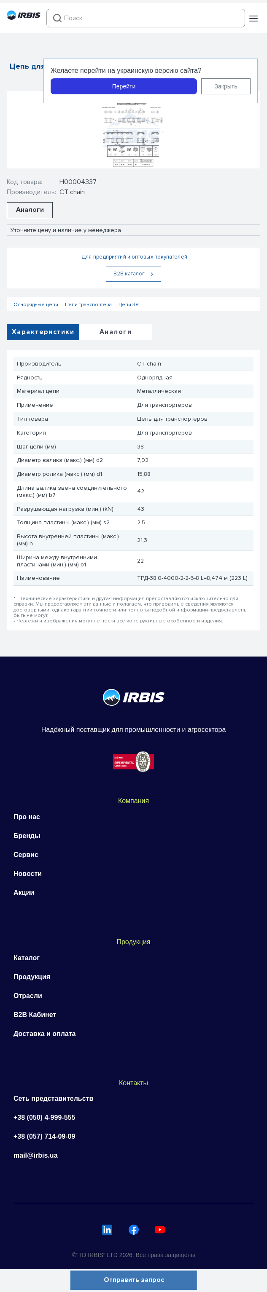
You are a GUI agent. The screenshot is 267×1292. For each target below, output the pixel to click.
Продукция (31, 976)
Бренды (26, 835)
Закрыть (226, 86)
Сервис (25, 854)
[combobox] (145, 18)
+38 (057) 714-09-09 (44, 1136)
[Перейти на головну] (23, 17)
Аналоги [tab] (116, 332)
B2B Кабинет (34, 1014)
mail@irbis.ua (35, 1155)
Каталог (26, 957)
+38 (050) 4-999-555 (44, 1117)
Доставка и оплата (44, 1033)
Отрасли (27, 995)
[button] (253, 18)
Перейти (123, 86)
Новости (27, 873)
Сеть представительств (53, 1098)
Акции (23, 892)
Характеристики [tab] (43, 332)
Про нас (26, 816)
